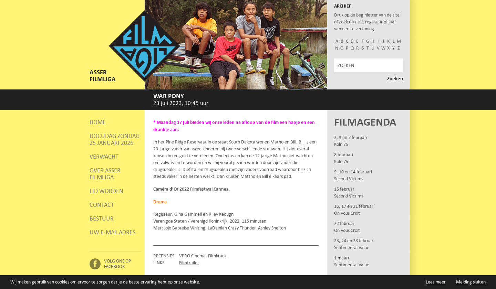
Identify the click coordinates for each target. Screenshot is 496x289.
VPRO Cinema (192, 256)
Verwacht (104, 156)
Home (98, 122)
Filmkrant (217, 256)
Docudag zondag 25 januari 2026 (115, 139)
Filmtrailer (189, 263)
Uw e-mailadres (112, 232)
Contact (102, 204)
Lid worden (106, 191)
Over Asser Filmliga (105, 174)
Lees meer (436, 282)
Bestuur (102, 218)
